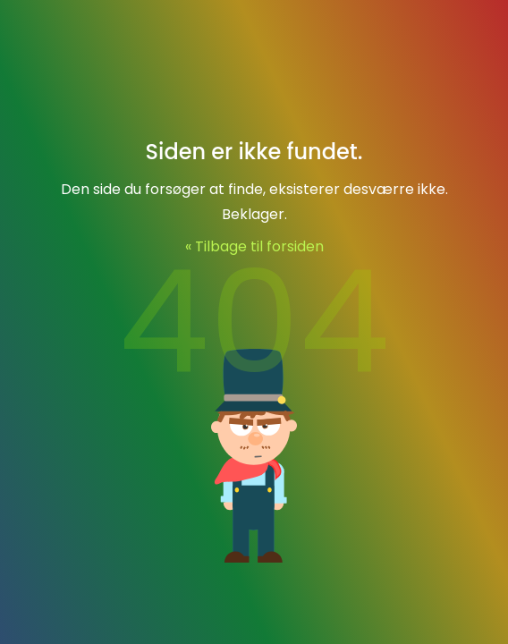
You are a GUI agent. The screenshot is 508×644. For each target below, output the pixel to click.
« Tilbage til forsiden (254, 246)
